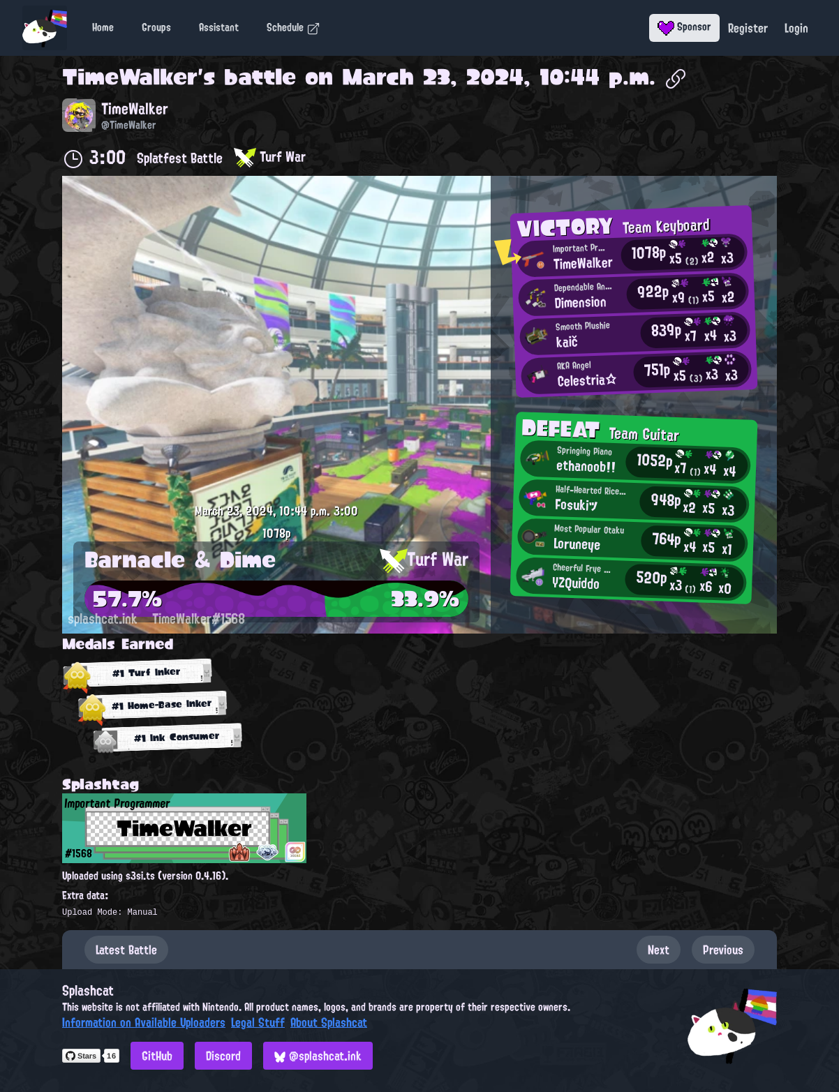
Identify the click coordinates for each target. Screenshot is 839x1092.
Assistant (219, 27)
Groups (156, 27)
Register (748, 28)
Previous (723, 949)
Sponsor (684, 26)
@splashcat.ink (318, 1056)
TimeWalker (130, 77)
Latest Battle (126, 949)
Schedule (293, 27)
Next (658, 949)
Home (103, 27)
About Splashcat (328, 1022)
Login (796, 28)
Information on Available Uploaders (143, 1022)
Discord (223, 1056)
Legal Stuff (258, 1022)
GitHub (157, 1056)
